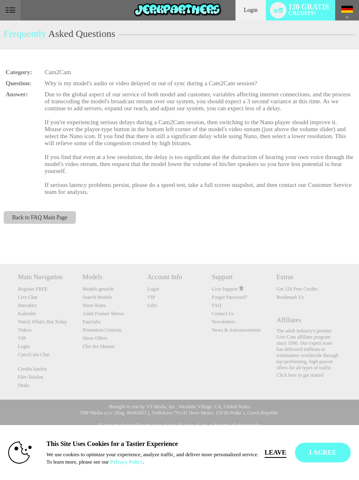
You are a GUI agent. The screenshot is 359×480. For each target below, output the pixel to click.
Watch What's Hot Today (42, 322)
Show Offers (94, 338)
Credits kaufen (32, 369)
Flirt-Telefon (30, 377)
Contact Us (223, 313)
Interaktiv (27, 305)
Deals (23, 385)
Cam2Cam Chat (34, 354)
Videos (25, 330)
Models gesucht (98, 289)
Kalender (27, 313)
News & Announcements (236, 330)
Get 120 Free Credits (297, 289)
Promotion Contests (101, 330)
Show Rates (94, 305)
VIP (22, 338)
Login (250, 10)
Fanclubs (91, 322)
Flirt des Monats (98, 346)
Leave (275, 452)
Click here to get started (300, 375)
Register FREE (33, 289)
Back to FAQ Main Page (39, 217)
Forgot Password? (229, 297)
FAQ (216, 305)
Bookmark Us (290, 297)
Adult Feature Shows (103, 313)
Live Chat (28, 297)
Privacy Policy (126, 462)
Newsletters (223, 322)
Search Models (97, 297)
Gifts (152, 305)
